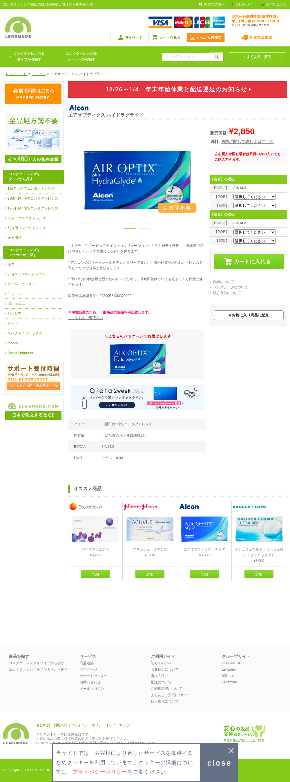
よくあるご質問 (259, 57)
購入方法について (227, 293)
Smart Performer (20, 353)
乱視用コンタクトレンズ (27, 228)
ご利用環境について (166, 689)
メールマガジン (92, 689)
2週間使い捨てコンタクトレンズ (33, 198)
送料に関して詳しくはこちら (247, 141)
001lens (228, 676)
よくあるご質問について (170, 695)
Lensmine (229, 682)
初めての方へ (214, 4)
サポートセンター (94, 676)
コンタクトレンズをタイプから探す (36, 663)
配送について (223, 282)
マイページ (134, 37)
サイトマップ (119, 725)
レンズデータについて (230, 287)
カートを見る (170, 37)
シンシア (14, 314)
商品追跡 (87, 663)
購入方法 (158, 676)
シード (13, 323)
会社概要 (43, 725)
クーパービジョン (21, 284)
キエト (13, 264)
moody (13, 343)
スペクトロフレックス (25, 333)
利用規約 (60, 725)
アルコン (14, 294)
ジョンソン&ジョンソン (26, 274)
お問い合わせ (276, 4)
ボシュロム (16, 304)
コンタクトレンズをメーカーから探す (81, 56)
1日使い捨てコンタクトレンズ (31, 189)
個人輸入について (165, 701)
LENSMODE (231, 663)
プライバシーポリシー (88, 725)
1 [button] (130, 229)
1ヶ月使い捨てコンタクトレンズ (33, 208)
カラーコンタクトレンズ (27, 218)
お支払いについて (165, 669)
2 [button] (144, 229)
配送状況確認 (261, 37)
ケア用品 (14, 238)
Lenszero (229, 669)
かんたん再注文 (209, 37)
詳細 (95, 574)
